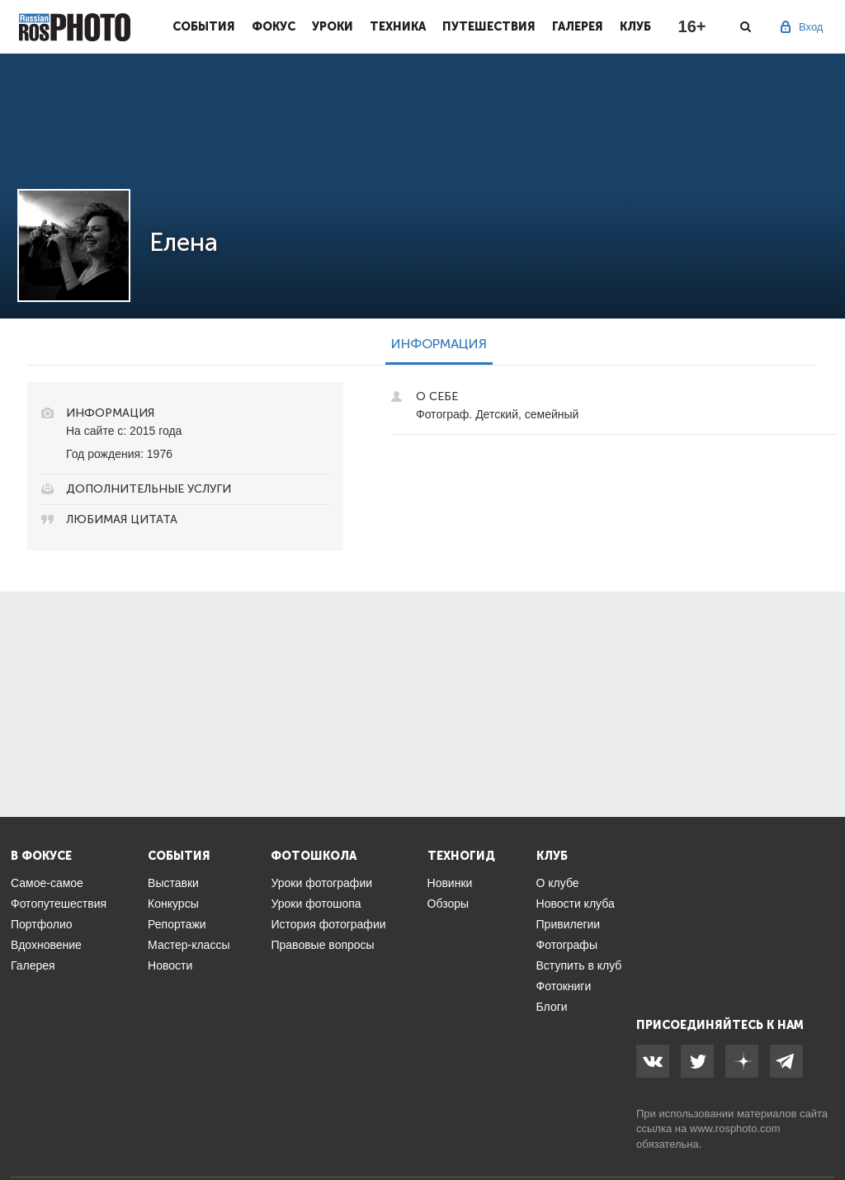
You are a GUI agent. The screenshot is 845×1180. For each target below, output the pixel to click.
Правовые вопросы (322, 944)
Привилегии (568, 924)
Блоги (552, 1006)
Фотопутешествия (58, 903)
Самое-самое (47, 883)
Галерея (577, 26)
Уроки (332, 26)
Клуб (635, 26)
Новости (170, 965)
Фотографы (566, 944)
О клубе (557, 883)
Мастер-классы (188, 944)
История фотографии (328, 924)
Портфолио (42, 924)
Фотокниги (564, 986)
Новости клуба (575, 903)
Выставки (173, 883)
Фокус (273, 26)
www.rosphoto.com (735, 1128)
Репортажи (177, 924)
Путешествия (489, 26)
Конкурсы (173, 903)
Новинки (450, 883)
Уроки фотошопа (316, 903)
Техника (398, 26)
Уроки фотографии (321, 883)
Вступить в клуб (579, 965)
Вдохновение (46, 944)
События (203, 26)
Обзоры (448, 903)
